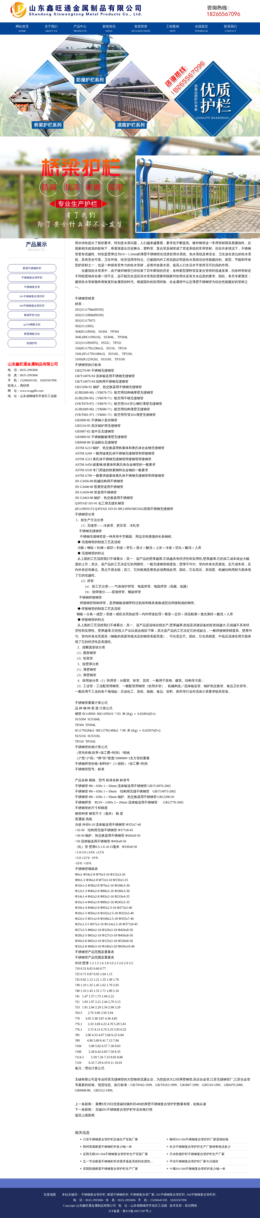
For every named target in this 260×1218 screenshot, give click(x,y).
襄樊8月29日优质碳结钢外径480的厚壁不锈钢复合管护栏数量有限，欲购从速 (150, 1104)
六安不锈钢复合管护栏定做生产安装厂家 (110, 1139)
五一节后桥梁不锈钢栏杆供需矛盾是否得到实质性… (118, 1161)
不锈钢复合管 (32, 286)
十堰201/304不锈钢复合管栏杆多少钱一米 (197, 1168)
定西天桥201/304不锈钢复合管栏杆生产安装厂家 (115, 1154)
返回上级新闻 (85, 1115)
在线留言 (201, 28)
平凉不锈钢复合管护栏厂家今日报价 (194, 1161)
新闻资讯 (109, 28)
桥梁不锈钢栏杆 (32, 268)
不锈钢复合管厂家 (142, 1194)
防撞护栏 (32, 343)
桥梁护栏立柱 (32, 315)
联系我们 (230, 28)
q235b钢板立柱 (32, 324)
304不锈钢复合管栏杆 (32, 305)
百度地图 (50, 1194)
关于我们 (51, 28)
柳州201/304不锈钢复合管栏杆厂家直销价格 (199, 1139)
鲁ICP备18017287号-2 (137, 1211)
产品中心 (80, 28)
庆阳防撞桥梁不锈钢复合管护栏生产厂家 (110, 1168)
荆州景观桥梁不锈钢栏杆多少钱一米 (107, 1146)
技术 (173, 1205)
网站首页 (22, 28)
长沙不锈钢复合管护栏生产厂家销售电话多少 (200, 1146)
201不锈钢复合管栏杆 (32, 296)
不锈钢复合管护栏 (32, 277)
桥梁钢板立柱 (32, 333)
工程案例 (172, 28)
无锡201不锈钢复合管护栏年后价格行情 (123, 1109)
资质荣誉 (140, 28)
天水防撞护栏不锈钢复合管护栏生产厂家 (197, 1154)
